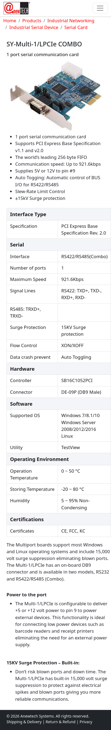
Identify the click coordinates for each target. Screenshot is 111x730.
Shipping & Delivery (24, 721)
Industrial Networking (70, 20)
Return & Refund (61, 721)
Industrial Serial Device (33, 27)
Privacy (85, 721)
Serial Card (76, 27)
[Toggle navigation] (100, 8)
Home (9, 20)
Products (31, 20)
